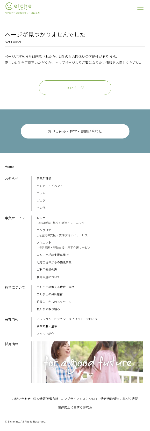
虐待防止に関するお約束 (75, 407)
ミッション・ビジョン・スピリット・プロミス (67, 319)
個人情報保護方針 (45, 399)
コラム (41, 193)
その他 (41, 208)
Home (9, 166)
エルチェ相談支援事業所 (53, 255)
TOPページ (75, 88)
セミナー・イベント (50, 186)
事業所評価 (44, 178)
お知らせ (11, 178)
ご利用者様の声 (47, 270)
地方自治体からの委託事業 (54, 262)
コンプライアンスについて (79, 399)
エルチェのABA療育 (50, 294)
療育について (15, 287)
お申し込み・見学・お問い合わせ (75, 131)
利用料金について (48, 277)
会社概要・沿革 (47, 326)
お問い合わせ (21, 399)
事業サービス (15, 218)
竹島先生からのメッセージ (54, 302)
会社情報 (11, 319)
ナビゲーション (140, 8)
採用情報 (11, 344)
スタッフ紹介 (45, 334)
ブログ (41, 201)
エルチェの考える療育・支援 (55, 287)
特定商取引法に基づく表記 (119, 399)
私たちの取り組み (48, 309)
